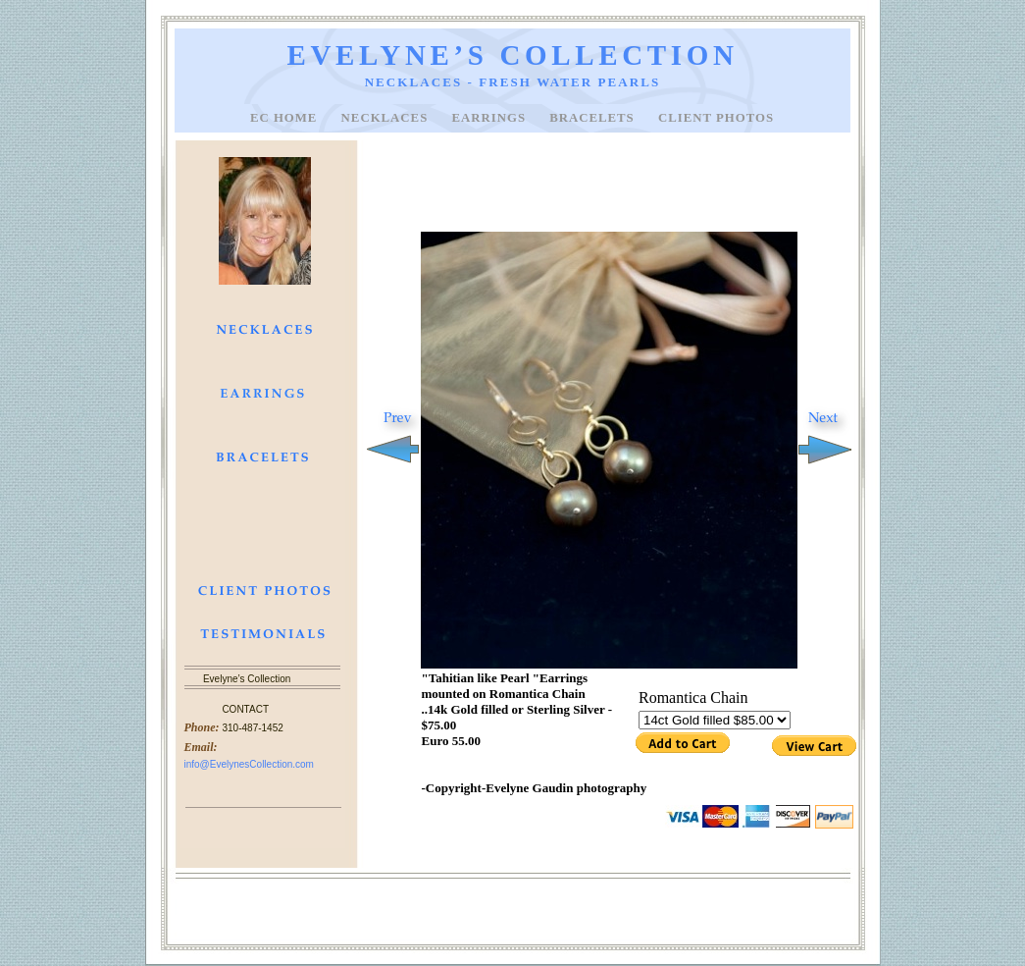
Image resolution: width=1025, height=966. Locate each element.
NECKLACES (387, 118)
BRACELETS (594, 118)
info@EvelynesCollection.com (249, 764)
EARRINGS (490, 118)
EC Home (286, 118)
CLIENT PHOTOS (716, 118)
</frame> (716, 723)
